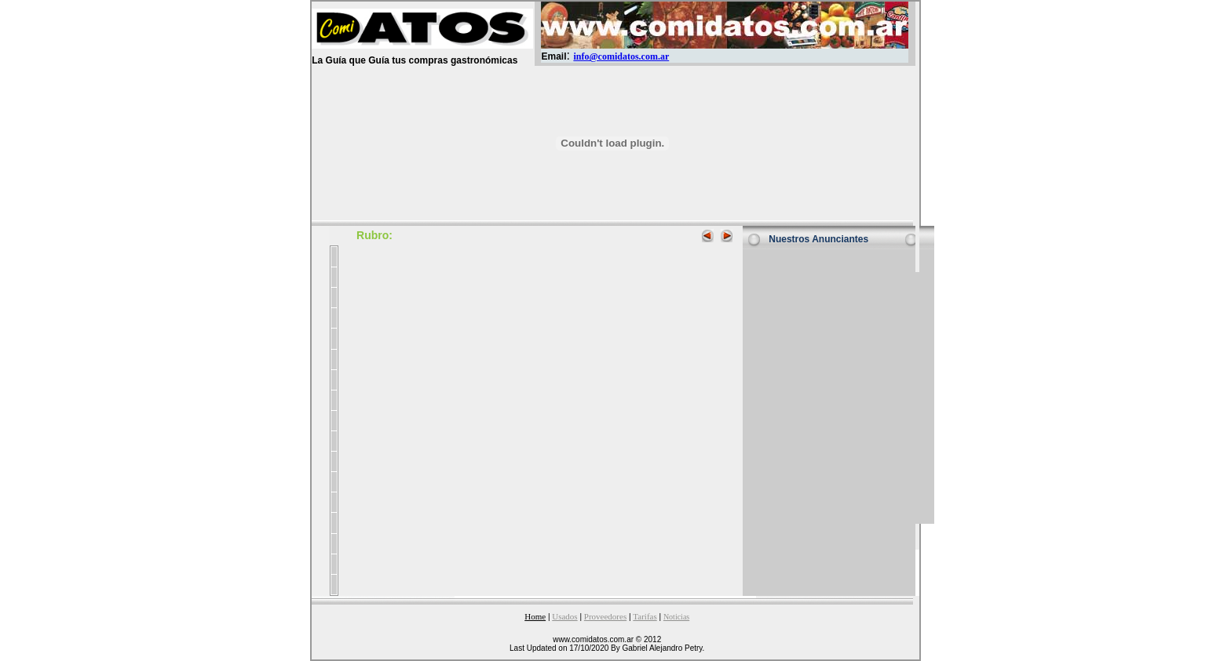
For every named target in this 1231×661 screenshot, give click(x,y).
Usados (564, 616)
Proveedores (605, 616)
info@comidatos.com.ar (621, 56)
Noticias (676, 616)
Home (535, 616)
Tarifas (644, 616)
